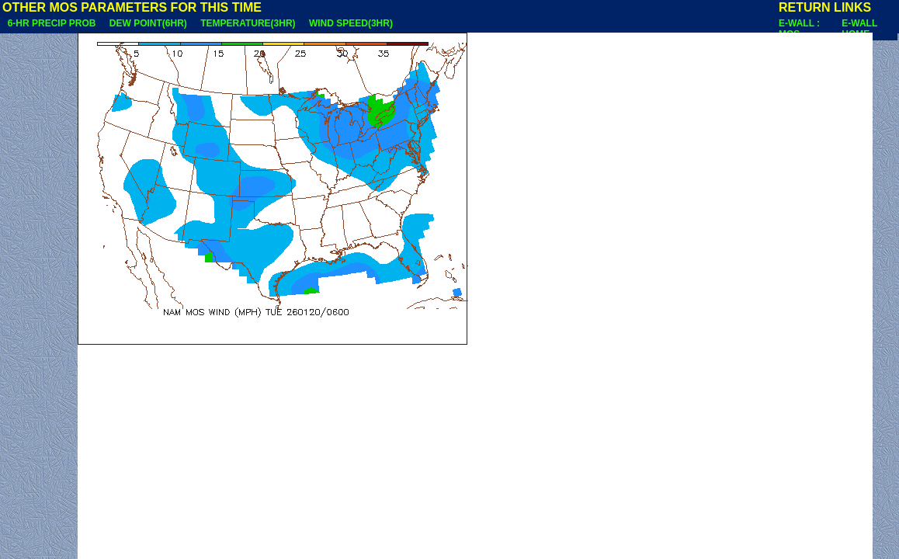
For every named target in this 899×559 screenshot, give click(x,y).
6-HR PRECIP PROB (51, 23)
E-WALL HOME (859, 29)
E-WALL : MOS (799, 29)
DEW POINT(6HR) (148, 23)
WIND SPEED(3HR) (350, 23)
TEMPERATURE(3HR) (247, 23)
